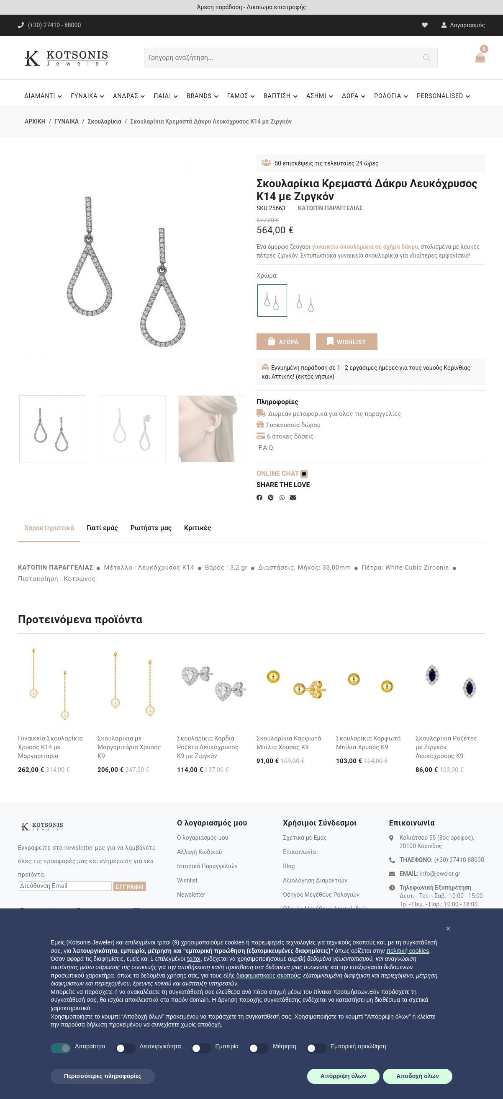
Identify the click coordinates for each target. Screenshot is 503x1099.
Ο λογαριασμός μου (202, 837)
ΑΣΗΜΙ (321, 96)
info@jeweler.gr (440, 873)
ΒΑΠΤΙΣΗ (282, 96)
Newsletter (191, 894)
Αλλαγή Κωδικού (199, 852)
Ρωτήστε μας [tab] (151, 528)
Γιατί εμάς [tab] (102, 528)
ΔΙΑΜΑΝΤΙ (44, 96)
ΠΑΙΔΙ (167, 96)
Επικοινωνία (299, 852)
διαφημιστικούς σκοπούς (268, 975)
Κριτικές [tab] (197, 528)
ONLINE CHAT (282, 473)
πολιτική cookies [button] (407, 950)
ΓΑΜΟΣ (242, 96)
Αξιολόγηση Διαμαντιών (315, 880)
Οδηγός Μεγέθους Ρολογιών (321, 894)
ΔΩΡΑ (355, 96)
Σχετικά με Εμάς (305, 837)
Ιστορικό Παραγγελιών (207, 866)
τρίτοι (193, 958)
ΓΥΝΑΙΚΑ (89, 96)
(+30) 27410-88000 (459, 859)
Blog (289, 866)
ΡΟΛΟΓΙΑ (392, 96)
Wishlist (187, 880)
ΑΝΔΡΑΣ (130, 96)
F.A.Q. (267, 447)
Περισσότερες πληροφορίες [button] (102, 1076)
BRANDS (204, 96)
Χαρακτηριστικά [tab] (49, 528)
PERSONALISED (444, 96)
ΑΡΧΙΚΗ (35, 121)
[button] (448, 928)
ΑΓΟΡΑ (283, 341)
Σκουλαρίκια (104, 121)
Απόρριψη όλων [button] (343, 1076)
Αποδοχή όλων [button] (417, 1076)
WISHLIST (346, 341)
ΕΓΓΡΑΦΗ (130, 887)
